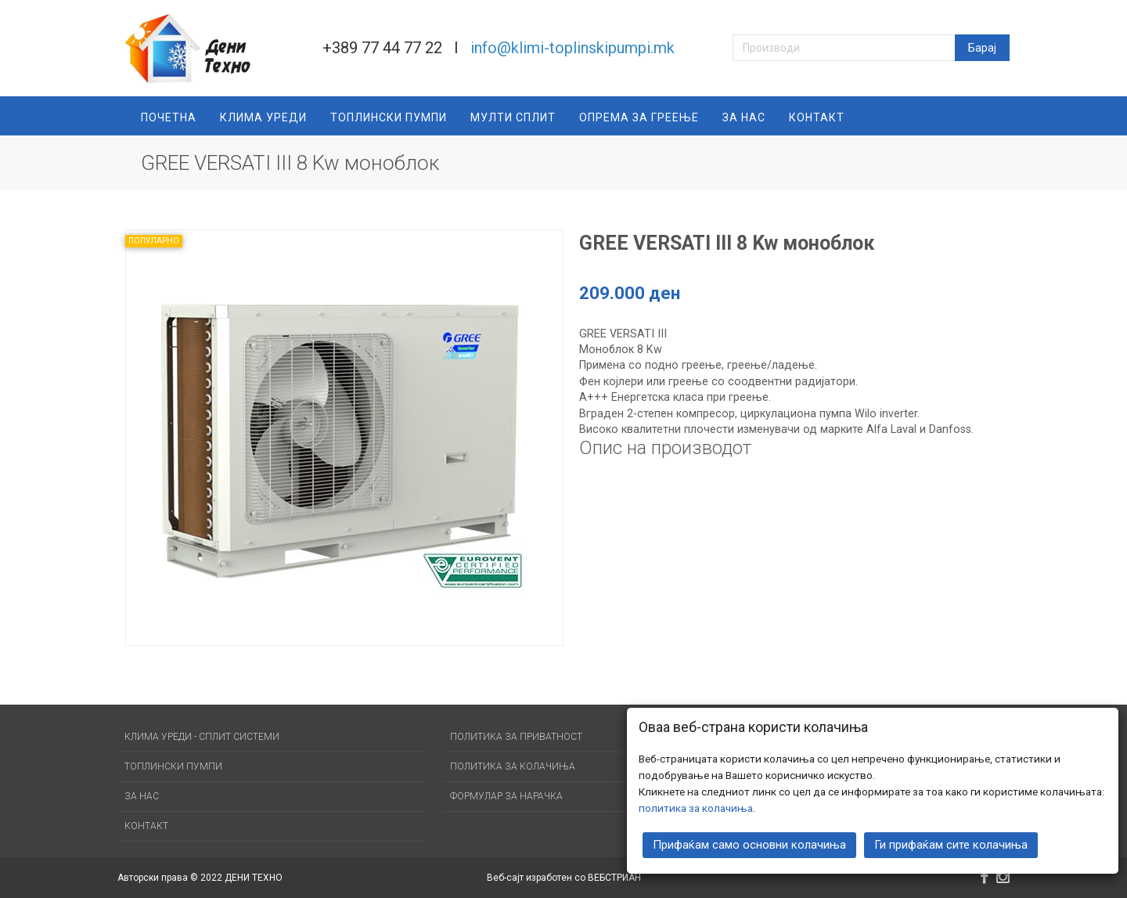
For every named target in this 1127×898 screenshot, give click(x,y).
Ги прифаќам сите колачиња (951, 843)
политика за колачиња (696, 806)
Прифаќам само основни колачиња (749, 843)
